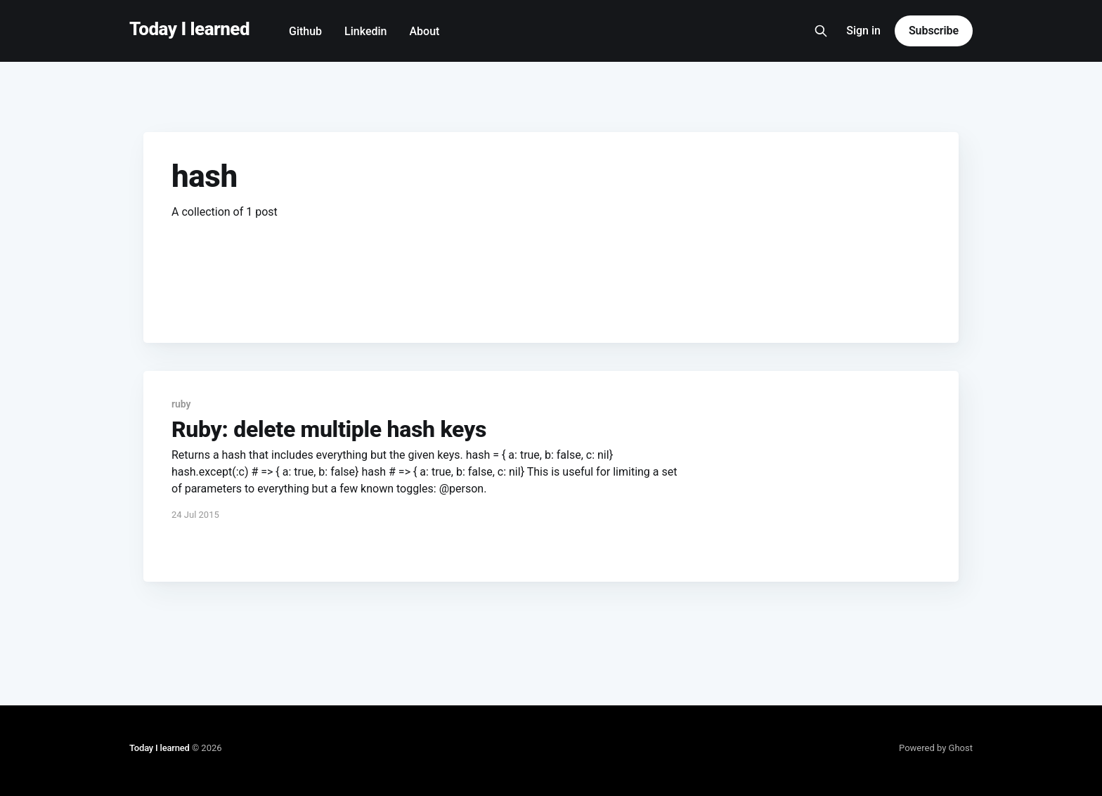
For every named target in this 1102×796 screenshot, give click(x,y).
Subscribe (934, 30)
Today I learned (189, 29)
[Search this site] (821, 31)
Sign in (863, 30)
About (424, 31)
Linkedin (365, 31)
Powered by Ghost (936, 748)
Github (305, 31)
